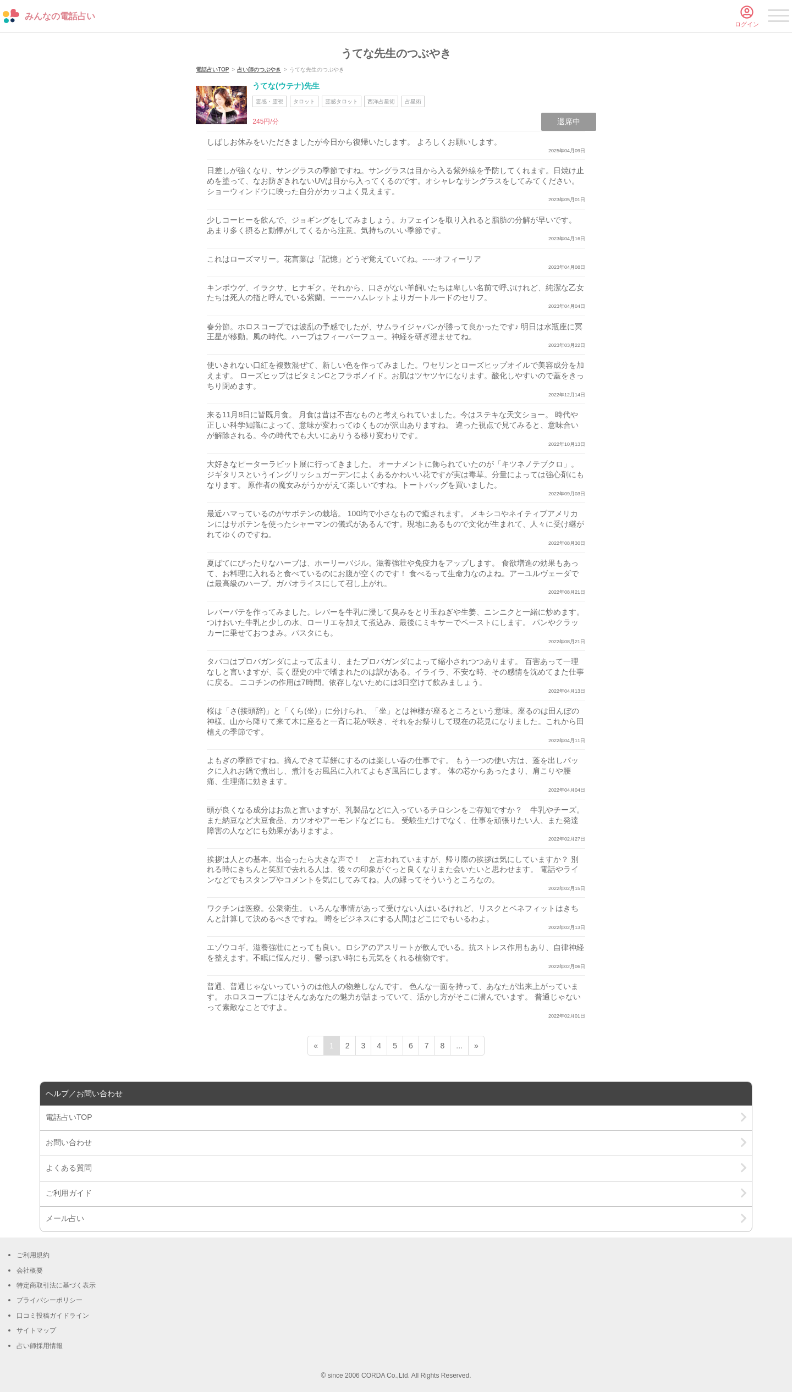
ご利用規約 (33, 1255)
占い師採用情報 (39, 1346)
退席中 (568, 121)
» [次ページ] (476, 1045)
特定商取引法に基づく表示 (56, 1285)
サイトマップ (36, 1330)
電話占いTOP (212, 70)
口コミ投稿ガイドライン (52, 1315)
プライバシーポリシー (49, 1300)
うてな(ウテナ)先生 (285, 85)
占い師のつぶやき (259, 70)
